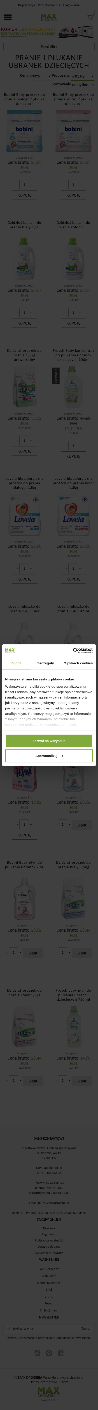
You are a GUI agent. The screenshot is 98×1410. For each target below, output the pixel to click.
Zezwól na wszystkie (49, 741)
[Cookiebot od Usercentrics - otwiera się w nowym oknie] (73, 650)
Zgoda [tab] (16, 663)
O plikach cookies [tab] (78, 663)
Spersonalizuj (49, 755)
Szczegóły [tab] (45, 663)
